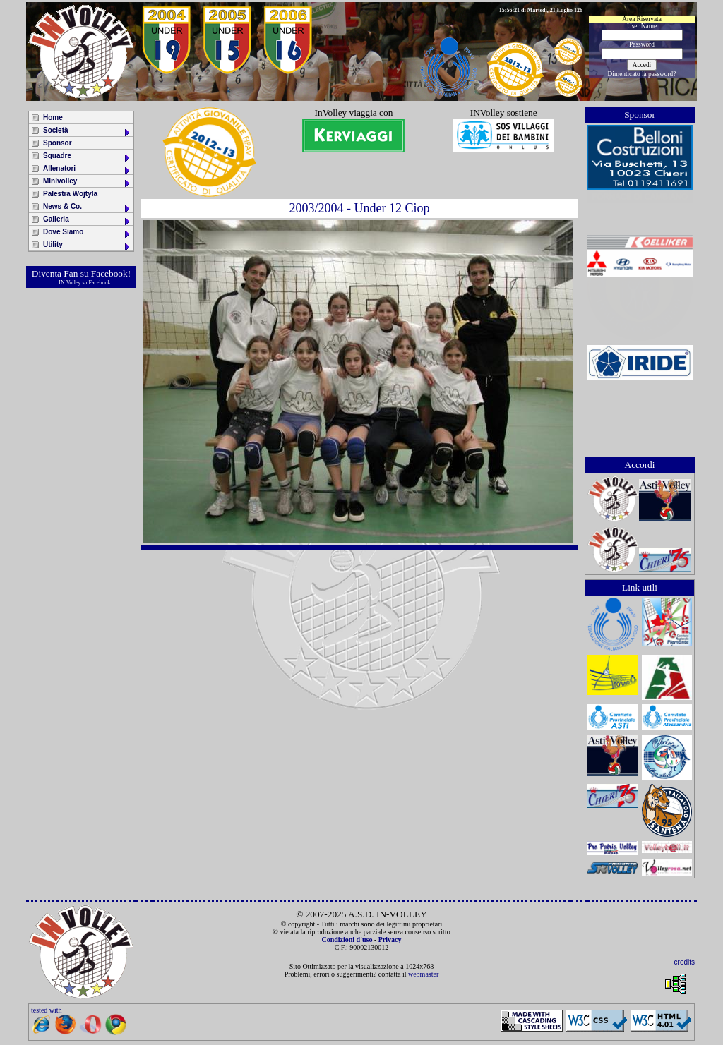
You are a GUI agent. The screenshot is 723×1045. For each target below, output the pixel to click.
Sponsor (57, 143)
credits (684, 962)
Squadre (87, 157)
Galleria (87, 220)
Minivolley (87, 182)
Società (87, 131)
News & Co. (87, 208)
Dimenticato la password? (642, 74)
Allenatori (87, 169)
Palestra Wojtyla (70, 194)
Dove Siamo (87, 233)
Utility (87, 246)
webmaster (423, 974)
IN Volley (69, 282)
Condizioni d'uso (346, 939)
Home (53, 117)
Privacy (390, 939)
